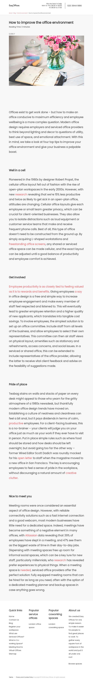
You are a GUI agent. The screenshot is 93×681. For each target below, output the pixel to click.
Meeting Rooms (16, 647)
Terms (11, 677)
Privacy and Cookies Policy (24, 677)
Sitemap (12, 654)
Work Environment (22, 13)
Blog (14, 13)
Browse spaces (75, 663)
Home (10, 13)
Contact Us (14, 620)
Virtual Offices (15, 650)
